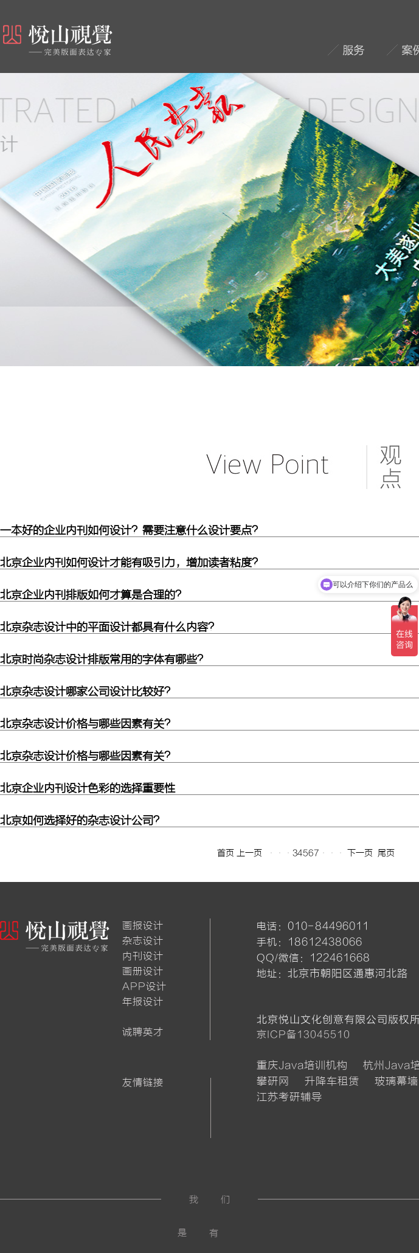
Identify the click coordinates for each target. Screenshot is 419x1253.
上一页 (249, 853)
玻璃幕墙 (396, 1081)
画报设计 (143, 925)
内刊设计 (143, 956)
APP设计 (144, 986)
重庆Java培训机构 (302, 1065)
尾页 (386, 853)
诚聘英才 (143, 1032)
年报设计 (143, 1001)
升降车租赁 (332, 1081)
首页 (225, 853)
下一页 (360, 853)
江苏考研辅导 (289, 1097)
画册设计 (143, 971)
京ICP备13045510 (303, 1034)
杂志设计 (143, 940)
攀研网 (273, 1081)
